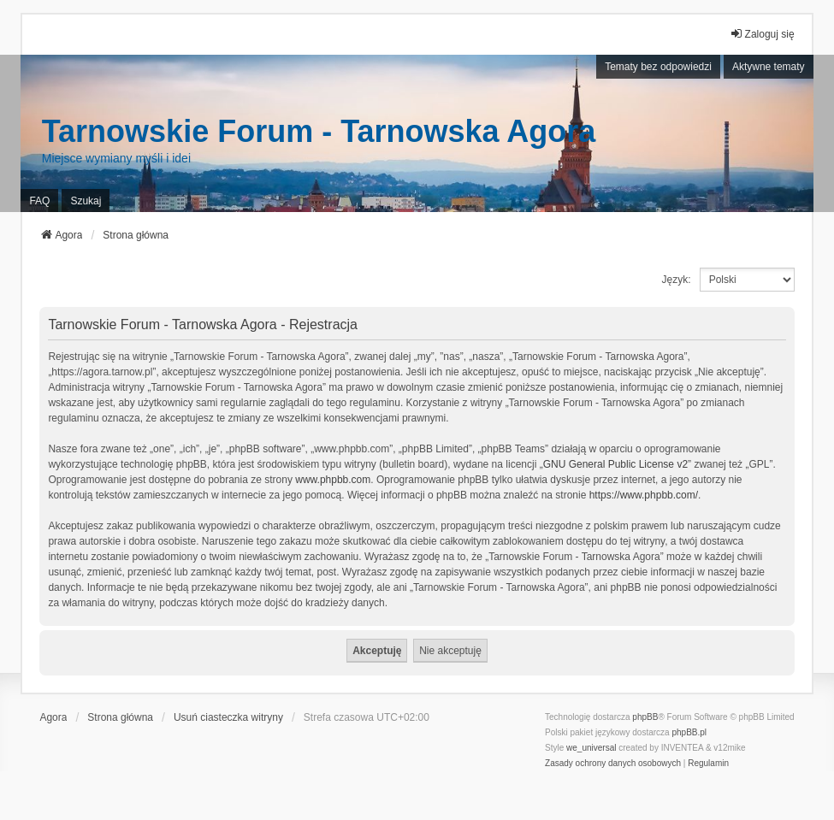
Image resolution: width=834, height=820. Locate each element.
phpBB (645, 717)
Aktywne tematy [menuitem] (768, 67)
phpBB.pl (689, 732)
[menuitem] (613, 763)
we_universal (591, 747)
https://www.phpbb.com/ (643, 495)
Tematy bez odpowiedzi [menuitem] (658, 67)
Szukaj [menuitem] (85, 201)
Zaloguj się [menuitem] (762, 33)
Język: (676, 280)
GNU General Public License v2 (615, 464)
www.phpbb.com (332, 480)
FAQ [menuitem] (39, 201)
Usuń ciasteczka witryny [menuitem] (228, 717)
